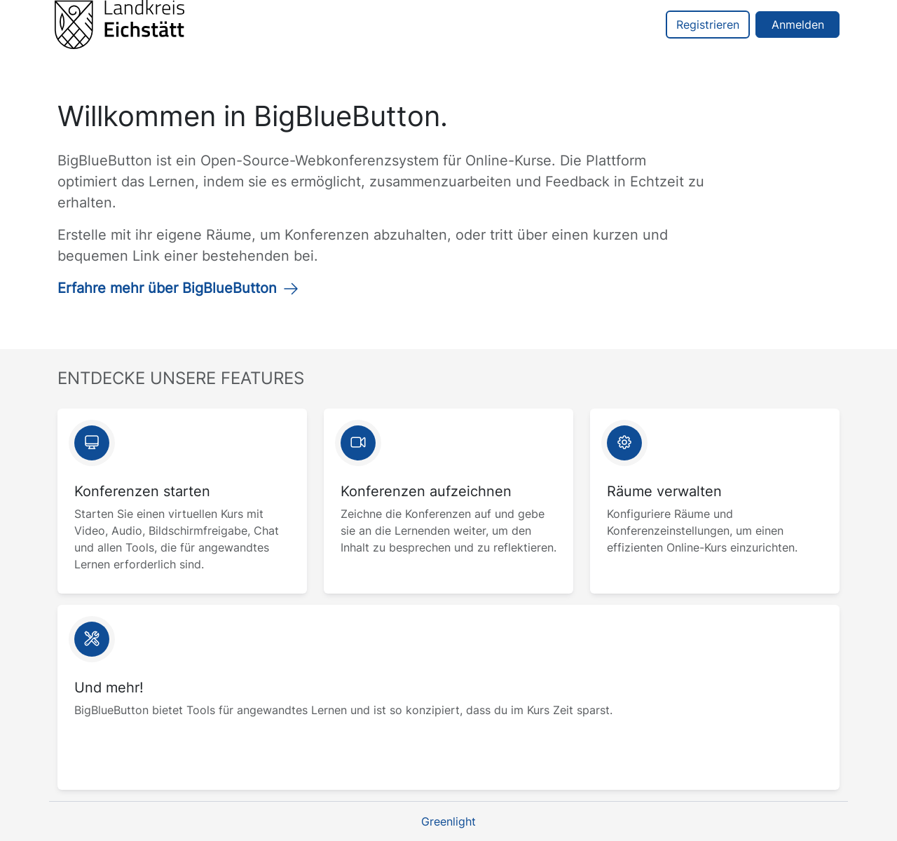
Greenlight (448, 821)
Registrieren (707, 25)
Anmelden (798, 25)
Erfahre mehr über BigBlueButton (178, 288)
